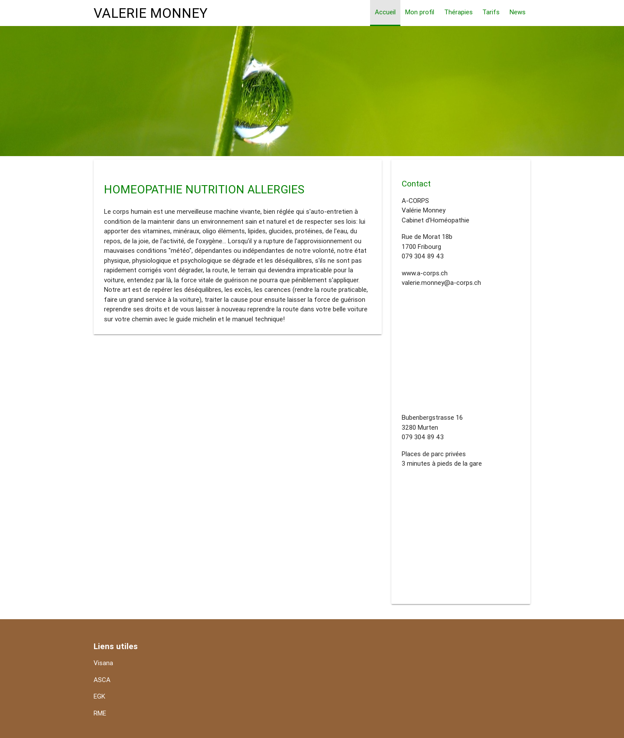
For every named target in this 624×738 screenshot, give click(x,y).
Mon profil (419, 12)
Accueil (385, 12)
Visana (103, 663)
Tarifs (491, 12)
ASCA (102, 680)
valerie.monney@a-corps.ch (441, 282)
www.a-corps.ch (425, 273)
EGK (99, 696)
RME (100, 713)
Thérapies (458, 12)
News (518, 12)
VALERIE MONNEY (151, 12)
